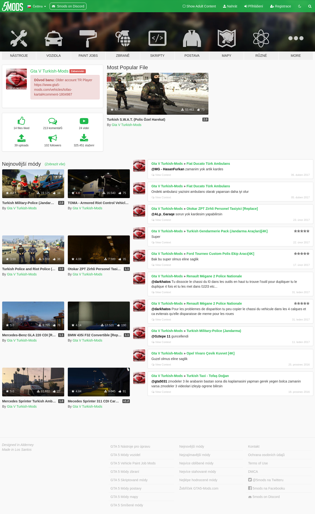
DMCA (253, 472)
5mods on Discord (264, 497)
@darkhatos (161, 282)
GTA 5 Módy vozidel (125, 455)
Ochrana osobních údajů (266, 455)
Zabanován (77, 71)
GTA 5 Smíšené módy (126, 505)
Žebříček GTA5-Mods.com (198, 488)
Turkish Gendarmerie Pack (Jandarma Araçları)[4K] (227, 231)
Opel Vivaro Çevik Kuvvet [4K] (211, 353)
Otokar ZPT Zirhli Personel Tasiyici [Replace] (222, 209)
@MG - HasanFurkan (167, 169)
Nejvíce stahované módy (197, 472)
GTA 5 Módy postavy (125, 488)
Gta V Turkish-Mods (49, 71)
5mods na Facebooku (266, 488)
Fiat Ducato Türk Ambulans (208, 164)
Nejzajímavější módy (194, 455)
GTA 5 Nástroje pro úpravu (130, 446)
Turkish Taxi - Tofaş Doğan (208, 376)
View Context (161, 174)
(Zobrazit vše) (55, 164)
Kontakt (253, 446)
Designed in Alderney (18, 445)
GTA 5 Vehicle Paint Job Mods (132, 463)
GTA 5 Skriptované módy (129, 480)
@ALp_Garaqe (163, 214)
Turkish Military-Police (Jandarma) (214, 331)
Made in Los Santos (17, 449)
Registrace (280, 6)
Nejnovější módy (191, 446)
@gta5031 (159, 381)
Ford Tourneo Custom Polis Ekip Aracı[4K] (220, 254)
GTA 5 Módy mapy (124, 497)
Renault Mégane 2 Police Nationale (214, 276)
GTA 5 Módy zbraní (124, 472)
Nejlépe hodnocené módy (198, 480)
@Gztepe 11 (161, 336)
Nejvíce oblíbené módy (196, 463)
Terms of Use (258, 463)
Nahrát (230, 6)
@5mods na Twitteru (265, 480)
